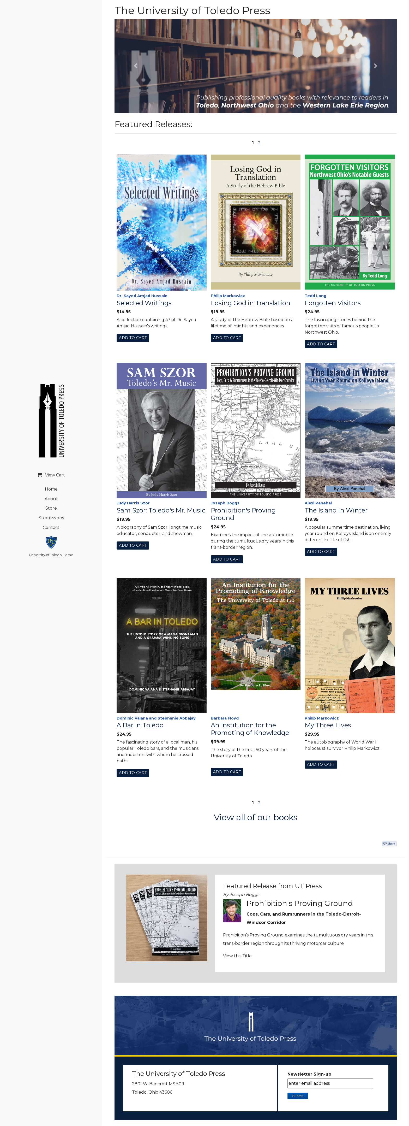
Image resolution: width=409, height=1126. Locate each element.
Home (51, 489)
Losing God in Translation (250, 303)
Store (51, 508)
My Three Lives (328, 725)
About (51, 498)
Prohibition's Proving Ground (243, 514)
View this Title (237, 955)
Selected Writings (144, 303)
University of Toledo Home (51, 555)
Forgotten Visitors (333, 303)
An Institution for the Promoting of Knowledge (250, 729)
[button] (136, 66)
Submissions (51, 517)
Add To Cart (133, 337)
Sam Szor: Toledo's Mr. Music (161, 510)
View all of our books (255, 817)
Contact (51, 527)
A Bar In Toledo (140, 725)
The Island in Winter (336, 510)
